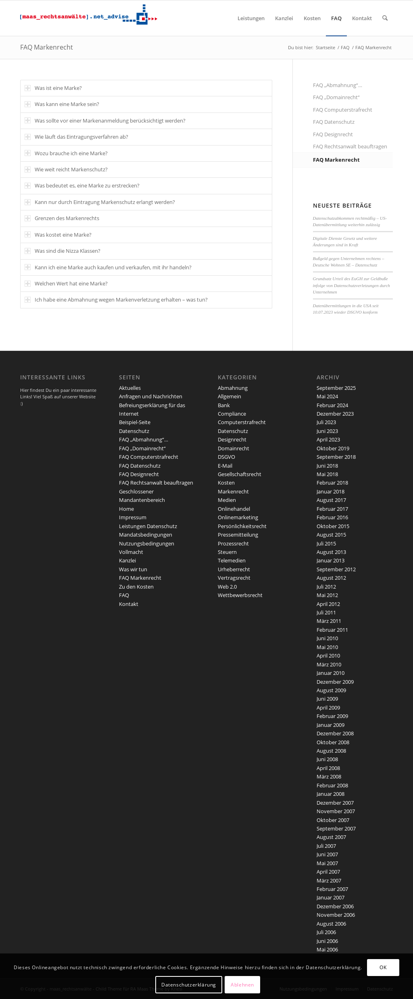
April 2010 (328, 655)
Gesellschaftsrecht (239, 474)
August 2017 (331, 500)
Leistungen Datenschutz (148, 526)
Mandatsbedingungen (145, 534)
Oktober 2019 (333, 448)
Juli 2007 (326, 845)
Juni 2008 (327, 759)
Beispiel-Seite (134, 422)
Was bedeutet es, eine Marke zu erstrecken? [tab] (82, 185)
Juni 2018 (327, 465)
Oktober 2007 (333, 820)
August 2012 (331, 577)
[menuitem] (251, 18)
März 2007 (329, 880)
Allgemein (229, 396)
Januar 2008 (330, 793)
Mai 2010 (327, 647)
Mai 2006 (327, 949)
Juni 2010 (327, 638)
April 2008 (328, 768)
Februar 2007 (332, 889)
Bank (224, 405)
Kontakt (128, 604)
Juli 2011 (326, 612)
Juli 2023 (326, 422)
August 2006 (331, 923)
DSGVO (226, 456)
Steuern (227, 552)
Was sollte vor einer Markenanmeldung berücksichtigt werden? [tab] (105, 120)
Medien (227, 500)
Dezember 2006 (335, 906)
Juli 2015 (326, 543)
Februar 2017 (332, 508)
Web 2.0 (227, 586)
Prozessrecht (233, 543)
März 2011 (329, 620)
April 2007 (328, 871)
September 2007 (336, 828)
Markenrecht (233, 491)
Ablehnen (242, 984)
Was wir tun (133, 569)
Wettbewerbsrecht (240, 595)
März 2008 (329, 776)
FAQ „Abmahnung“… (337, 85)
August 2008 (331, 750)
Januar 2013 (330, 560)
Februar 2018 (332, 482)
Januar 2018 (330, 491)
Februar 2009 (332, 716)
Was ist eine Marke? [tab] (53, 88)
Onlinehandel (234, 508)
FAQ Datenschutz (334, 121)
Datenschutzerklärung (188, 984)
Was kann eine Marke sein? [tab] (62, 104)
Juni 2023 (327, 431)
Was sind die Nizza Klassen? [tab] (62, 250)
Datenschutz (134, 431)
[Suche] (385, 18)
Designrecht (232, 439)
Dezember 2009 (335, 681)
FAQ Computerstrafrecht (342, 109)
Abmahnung (233, 387)
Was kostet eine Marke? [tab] (58, 234)
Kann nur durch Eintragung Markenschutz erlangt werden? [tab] (100, 202)
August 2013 (331, 552)
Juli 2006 (326, 932)
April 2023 (328, 439)
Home (126, 508)
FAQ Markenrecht (46, 47)
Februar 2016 (332, 517)
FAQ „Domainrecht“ (336, 97)
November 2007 (336, 811)
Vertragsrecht (234, 577)
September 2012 (336, 569)
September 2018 (336, 456)
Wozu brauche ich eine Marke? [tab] (66, 153)
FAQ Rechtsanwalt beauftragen (350, 146)
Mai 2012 (327, 595)
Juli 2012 (326, 586)
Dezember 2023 (335, 413)
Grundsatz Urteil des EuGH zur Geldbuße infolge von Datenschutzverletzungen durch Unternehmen (351, 285)
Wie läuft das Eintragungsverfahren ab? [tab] (76, 136)
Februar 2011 (332, 629)
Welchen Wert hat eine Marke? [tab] (66, 283)
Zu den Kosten (136, 586)
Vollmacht (131, 552)
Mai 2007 (327, 863)
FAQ (124, 595)
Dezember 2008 (335, 733)
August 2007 (331, 837)
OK (383, 967)
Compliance (232, 413)
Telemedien (232, 560)
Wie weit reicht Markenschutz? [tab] (66, 169)
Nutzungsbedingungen (146, 543)
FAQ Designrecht (333, 134)
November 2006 (336, 914)
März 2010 (329, 664)
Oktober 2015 (333, 526)
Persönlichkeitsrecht (242, 526)
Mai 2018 (327, 474)
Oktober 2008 (333, 742)
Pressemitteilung (238, 534)
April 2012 (328, 604)
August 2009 (331, 690)
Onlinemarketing (238, 517)
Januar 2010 (330, 672)
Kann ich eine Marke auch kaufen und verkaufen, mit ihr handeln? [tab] (108, 267)
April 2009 (328, 707)
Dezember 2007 (335, 802)
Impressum (132, 517)
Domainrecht (233, 448)
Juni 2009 (327, 698)
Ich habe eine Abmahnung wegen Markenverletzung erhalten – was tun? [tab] (116, 299)
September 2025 (336, 387)
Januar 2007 (330, 897)
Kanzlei (127, 560)
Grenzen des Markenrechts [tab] (62, 218)
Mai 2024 (327, 396)
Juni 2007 (327, 854)
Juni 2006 (327, 941)
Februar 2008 (332, 785)
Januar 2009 (330, 724)
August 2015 (331, 534)
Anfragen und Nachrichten (150, 396)
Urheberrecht (234, 569)
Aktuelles (130, 387)
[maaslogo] (88, 18)
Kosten (226, 482)
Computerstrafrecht (242, 422)
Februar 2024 (332, 405)
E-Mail (225, 465)
